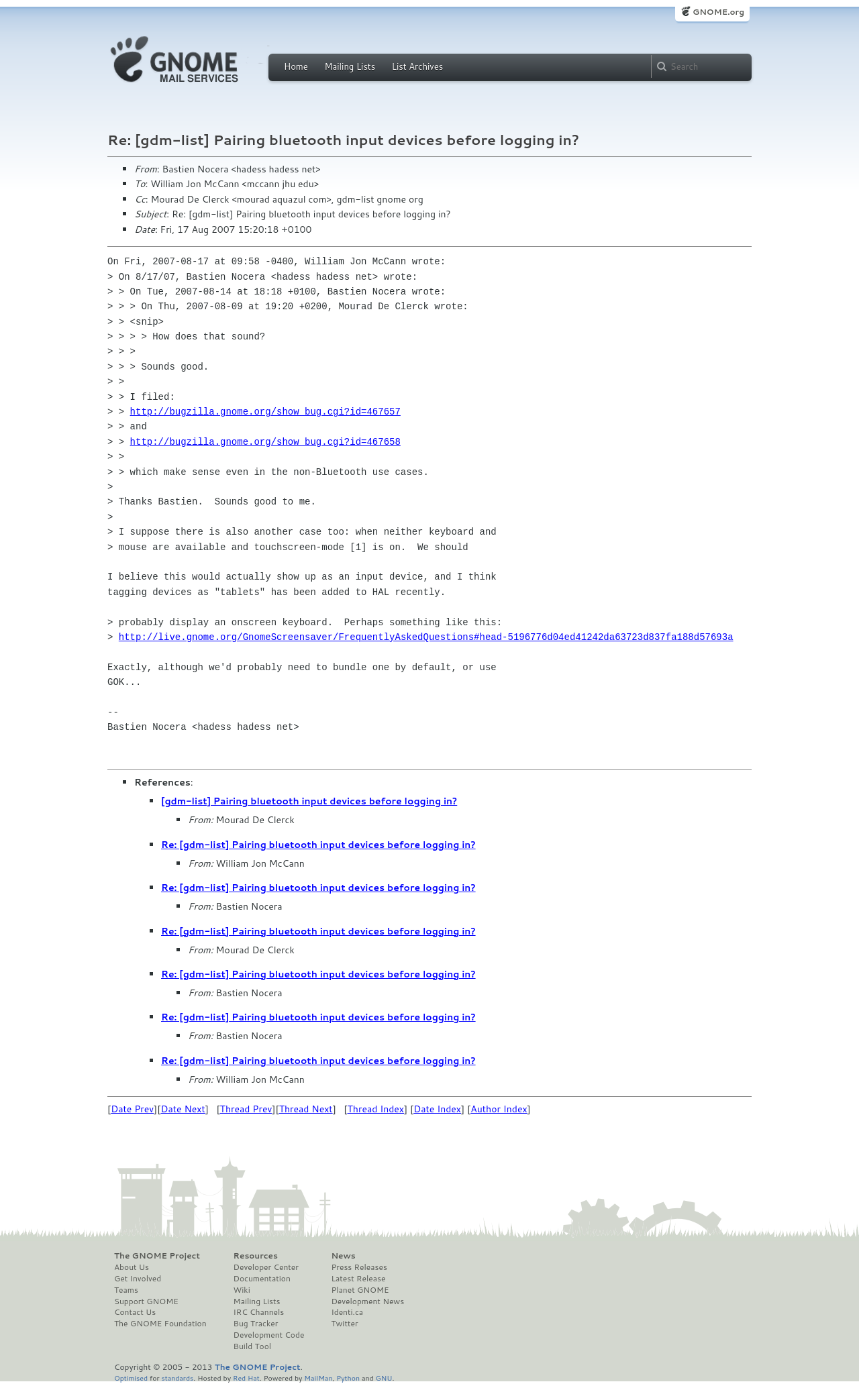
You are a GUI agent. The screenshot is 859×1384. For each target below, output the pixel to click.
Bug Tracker (256, 1323)
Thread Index (376, 1109)
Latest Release (358, 1278)
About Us (131, 1267)
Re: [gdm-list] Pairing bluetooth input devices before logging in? (318, 844)
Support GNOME (146, 1301)
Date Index (437, 1109)
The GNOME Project (157, 1255)
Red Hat (246, 1378)
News (343, 1255)
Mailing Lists (349, 66)
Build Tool (252, 1346)
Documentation (262, 1278)
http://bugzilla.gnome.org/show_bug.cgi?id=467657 (265, 411)
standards (177, 1378)
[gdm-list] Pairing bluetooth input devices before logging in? (309, 801)
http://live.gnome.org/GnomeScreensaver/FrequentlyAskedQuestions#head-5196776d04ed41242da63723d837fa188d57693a (426, 637)
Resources (256, 1255)
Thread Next (306, 1109)
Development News (367, 1301)
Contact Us (135, 1312)
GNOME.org (718, 11)
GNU (384, 1378)
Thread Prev (246, 1109)
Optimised (131, 1378)
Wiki (242, 1290)
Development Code (269, 1335)
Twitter (344, 1323)
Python (348, 1378)
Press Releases (359, 1267)
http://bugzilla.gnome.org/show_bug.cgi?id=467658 (265, 441)
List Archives (417, 66)
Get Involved (137, 1278)
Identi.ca (347, 1312)
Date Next (182, 1109)
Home (296, 66)
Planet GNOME (360, 1290)
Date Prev (132, 1109)
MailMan (318, 1378)
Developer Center (266, 1267)
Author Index (498, 1109)
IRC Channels (259, 1312)
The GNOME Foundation (160, 1323)
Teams (126, 1290)
